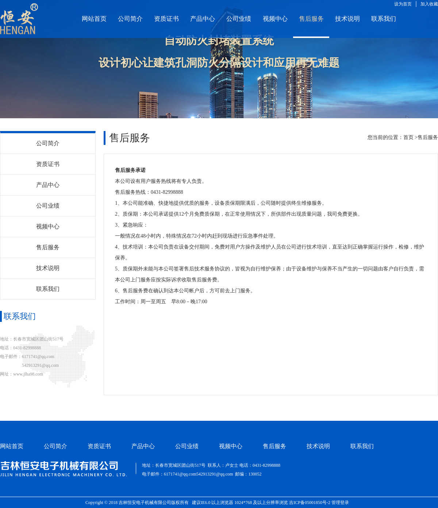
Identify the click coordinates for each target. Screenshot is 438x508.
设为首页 (403, 4)
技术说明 (347, 18)
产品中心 (202, 18)
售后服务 (311, 18)
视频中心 (275, 18)
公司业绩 (238, 18)
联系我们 (383, 18)
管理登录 (340, 502)
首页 (408, 137)
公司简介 (130, 18)
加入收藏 (429, 4)
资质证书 (166, 18)
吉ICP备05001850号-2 (309, 502)
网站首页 (94, 18)
